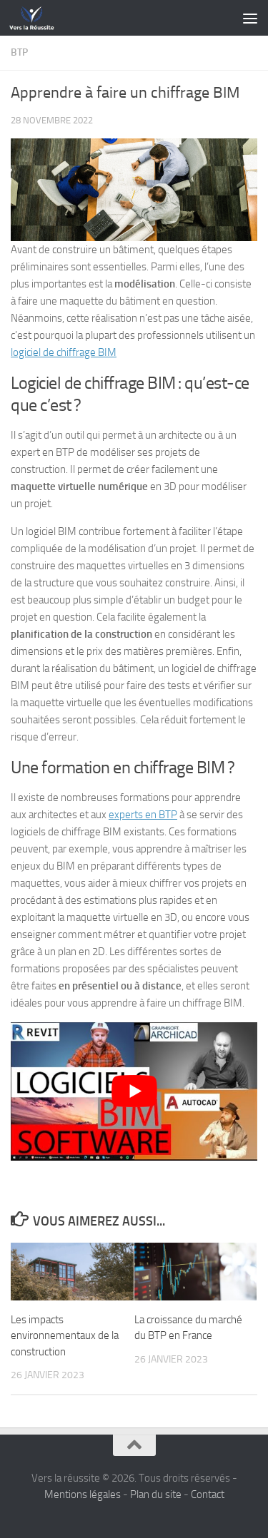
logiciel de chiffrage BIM (63, 352)
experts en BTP (143, 814)
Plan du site (156, 1494)
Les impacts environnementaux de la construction (65, 1335)
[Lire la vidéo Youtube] (134, 1091)
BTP (19, 52)
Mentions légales (82, 1494)
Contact (207, 1494)
